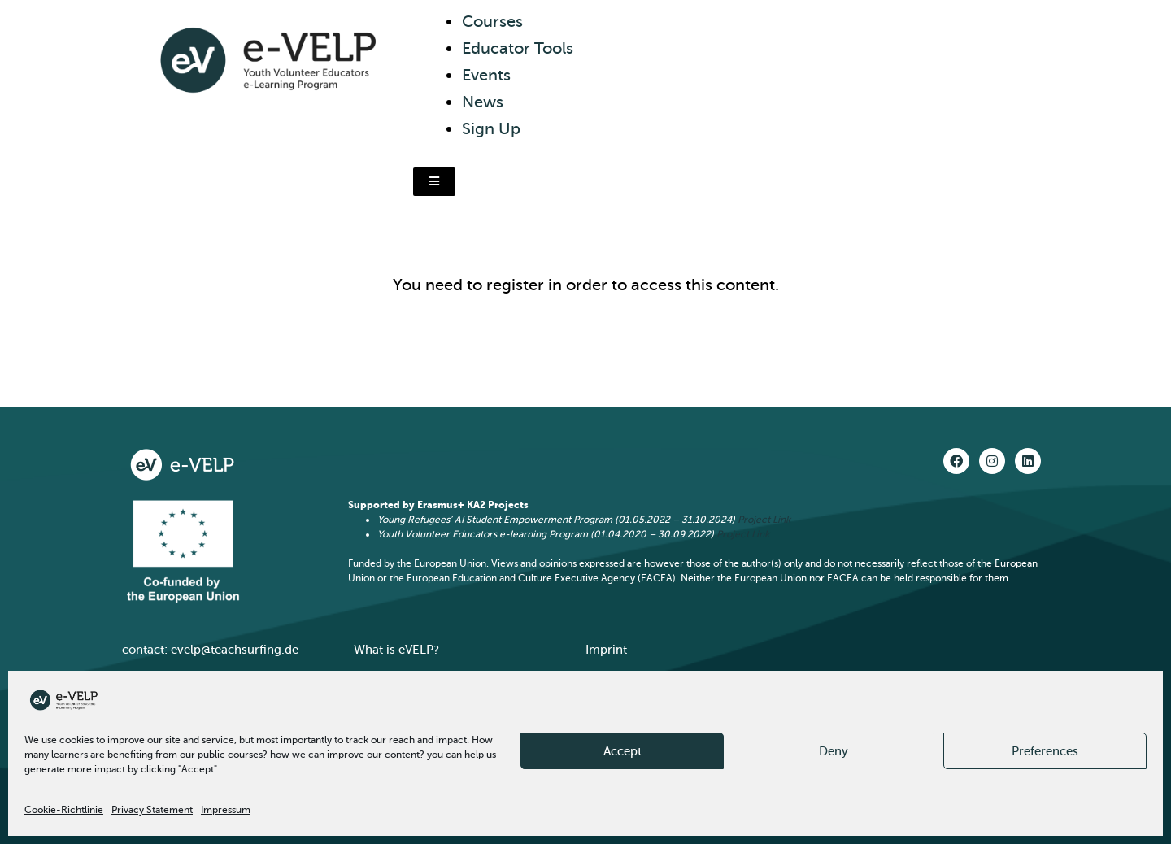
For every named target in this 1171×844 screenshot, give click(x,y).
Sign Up (491, 129)
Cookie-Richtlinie (63, 810)
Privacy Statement (152, 810)
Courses (492, 21)
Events (486, 75)
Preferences (1045, 751)
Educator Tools (517, 48)
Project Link (764, 519)
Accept (622, 751)
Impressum (225, 810)
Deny (833, 751)
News (482, 102)
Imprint (606, 649)
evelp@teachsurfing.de (234, 649)
